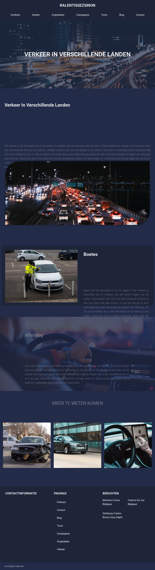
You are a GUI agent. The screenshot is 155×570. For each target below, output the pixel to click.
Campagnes (82, 14)
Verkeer (36, 14)
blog (121, 14)
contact (140, 14)
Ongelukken (58, 14)
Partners (61, 502)
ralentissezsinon (77, 5)
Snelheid (15, 14)
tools (104, 14)
